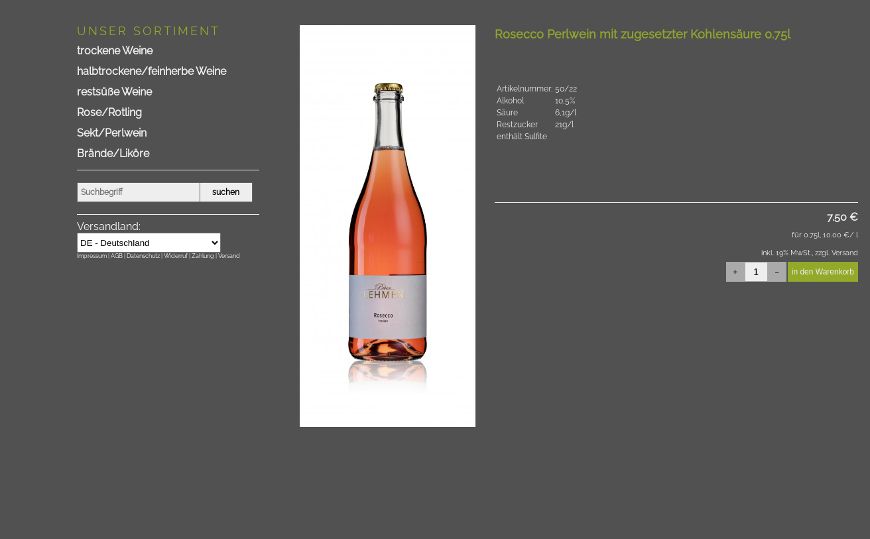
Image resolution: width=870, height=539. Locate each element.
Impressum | (94, 256)
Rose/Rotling (109, 112)
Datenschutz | (145, 256)
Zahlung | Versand (216, 256)
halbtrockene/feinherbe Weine (151, 71)
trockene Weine (115, 50)
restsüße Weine (114, 92)
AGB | (119, 256)
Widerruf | (178, 256)
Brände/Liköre (113, 153)
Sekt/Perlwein (112, 133)
